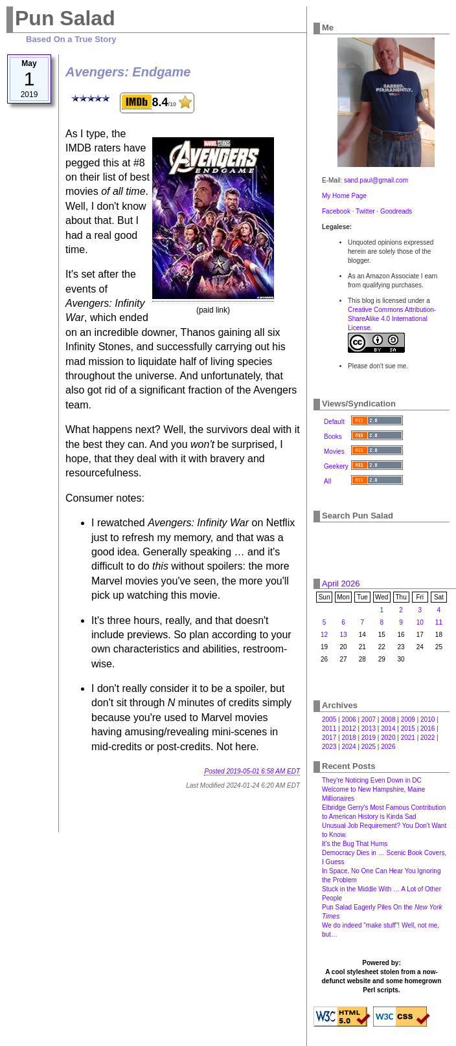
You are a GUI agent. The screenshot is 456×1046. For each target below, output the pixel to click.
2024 (348, 746)
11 (438, 622)
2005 (329, 719)
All (327, 481)
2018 (348, 737)
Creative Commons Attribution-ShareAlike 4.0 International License (392, 318)
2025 (368, 746)
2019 (368, 737)
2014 (388, 728)
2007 (368, 719)
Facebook (336, 211)
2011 (329, 728)
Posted (252, 771)
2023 (329, 746)
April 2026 (341, 583)
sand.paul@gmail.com (376, 180)
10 (420, 622)
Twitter (365, 211)
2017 (329, 737)
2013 (368, 728)
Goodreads (396, 211)
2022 (427, 737)
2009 (408, 719)
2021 (408, 737)
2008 (388, 719)
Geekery (336, 466)
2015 (408, 728)
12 (324, 634)
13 (343, 634)
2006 (348, 719)
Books (333, 436)
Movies (334, 451)
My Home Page (344, 195)
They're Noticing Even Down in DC (372, 780)
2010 (427, 719)
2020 (388, 737)
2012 (348, 728)
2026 (388, 746)
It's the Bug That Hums (354, 843)
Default (334, 421)
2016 (427, 728)
